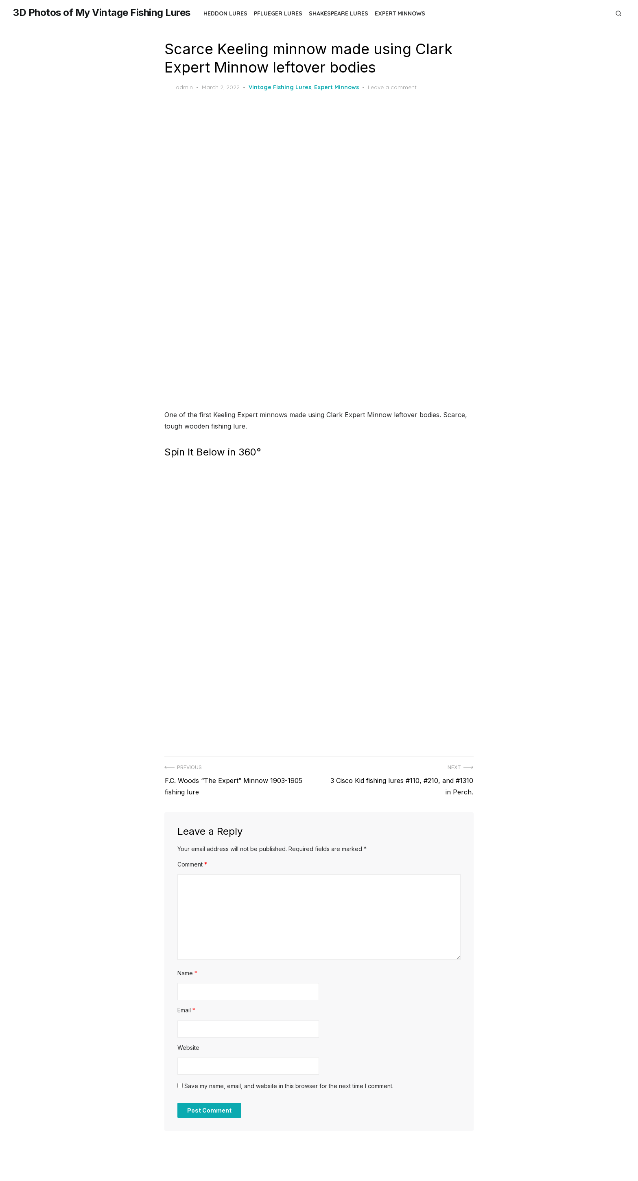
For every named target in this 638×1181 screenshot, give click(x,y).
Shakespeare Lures (338, 13)
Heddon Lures (225, 13)
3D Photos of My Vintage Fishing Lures (101, 12)
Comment (192, 862)
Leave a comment (392, 87)
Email (186, 1008)
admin (178, 88)
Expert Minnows (400, 13)
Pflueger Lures (278, 13)
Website (188, 1045)
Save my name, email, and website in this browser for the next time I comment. (288, 1084)
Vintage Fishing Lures (280, 87)
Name (187, 971)
